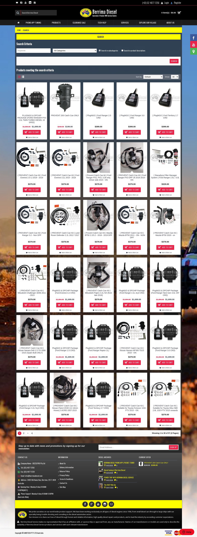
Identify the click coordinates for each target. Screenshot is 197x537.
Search (26, 30)
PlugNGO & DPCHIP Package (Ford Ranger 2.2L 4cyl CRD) (132, 291)
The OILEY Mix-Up (110, 484)
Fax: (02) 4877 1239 (26, 472)
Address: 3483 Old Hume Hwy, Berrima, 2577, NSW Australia (37, 482)
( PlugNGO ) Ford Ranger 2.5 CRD (98, 116)
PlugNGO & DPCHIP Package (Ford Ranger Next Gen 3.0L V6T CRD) (165, 292)
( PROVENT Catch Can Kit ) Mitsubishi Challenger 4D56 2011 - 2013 (32, 292)
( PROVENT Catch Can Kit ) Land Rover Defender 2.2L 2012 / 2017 (65, 234)
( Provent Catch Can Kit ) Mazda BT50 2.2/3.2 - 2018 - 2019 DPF (98, 234)
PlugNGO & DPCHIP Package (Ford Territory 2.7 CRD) (98, 407)
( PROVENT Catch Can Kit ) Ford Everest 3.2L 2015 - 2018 (65, 176)
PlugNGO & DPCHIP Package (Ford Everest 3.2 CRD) (65, 291)
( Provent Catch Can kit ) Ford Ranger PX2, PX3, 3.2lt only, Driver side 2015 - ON (98, 177)
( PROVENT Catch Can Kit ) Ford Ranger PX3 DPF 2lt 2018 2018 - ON (132, 177)
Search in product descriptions (134, 50)
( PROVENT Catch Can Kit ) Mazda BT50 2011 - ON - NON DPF (132, 235)
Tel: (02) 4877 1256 (26, 468)
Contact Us (62, 483)
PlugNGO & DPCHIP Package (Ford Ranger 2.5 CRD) (65, 349)
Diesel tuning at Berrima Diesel (114, 470)
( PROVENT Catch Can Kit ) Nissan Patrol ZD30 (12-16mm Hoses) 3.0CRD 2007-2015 (65, 408)
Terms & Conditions (65, 479)
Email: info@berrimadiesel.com (30, 476)
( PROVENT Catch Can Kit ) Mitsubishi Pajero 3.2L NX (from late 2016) (98, 292)
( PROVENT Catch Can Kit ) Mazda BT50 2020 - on (165, 234)
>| (31, 433)
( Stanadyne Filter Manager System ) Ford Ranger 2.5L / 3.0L (165, 176)
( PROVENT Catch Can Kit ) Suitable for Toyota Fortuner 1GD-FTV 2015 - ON (132, 408)
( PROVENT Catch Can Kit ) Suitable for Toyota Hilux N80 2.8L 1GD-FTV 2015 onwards (165, 408)
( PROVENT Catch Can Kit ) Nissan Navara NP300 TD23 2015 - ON (132, 350)
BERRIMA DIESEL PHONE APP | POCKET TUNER (119, 462)
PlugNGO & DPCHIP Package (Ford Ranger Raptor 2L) (98, 349)
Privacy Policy (63, 475)
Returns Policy (64, 471)
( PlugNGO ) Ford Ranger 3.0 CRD (131, 116)
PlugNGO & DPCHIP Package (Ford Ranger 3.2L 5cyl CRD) (32, 407)
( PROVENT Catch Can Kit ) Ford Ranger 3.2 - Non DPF (32, 234)
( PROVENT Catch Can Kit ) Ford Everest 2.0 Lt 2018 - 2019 (32, 176)
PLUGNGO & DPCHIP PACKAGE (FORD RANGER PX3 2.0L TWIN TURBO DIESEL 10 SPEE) (31, 118)
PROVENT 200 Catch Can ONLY (65, 115)
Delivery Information (66, 467)
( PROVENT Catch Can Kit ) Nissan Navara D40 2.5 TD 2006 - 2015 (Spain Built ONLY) (32, 350)
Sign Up (173, 447)
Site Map (62, 487)
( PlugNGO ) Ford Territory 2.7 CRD (165, 116)
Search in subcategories (109, 50)
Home (19, 30)
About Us (62, 463)
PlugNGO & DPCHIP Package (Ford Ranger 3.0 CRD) (165, 349)
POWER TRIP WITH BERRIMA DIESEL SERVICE (119, 477)
